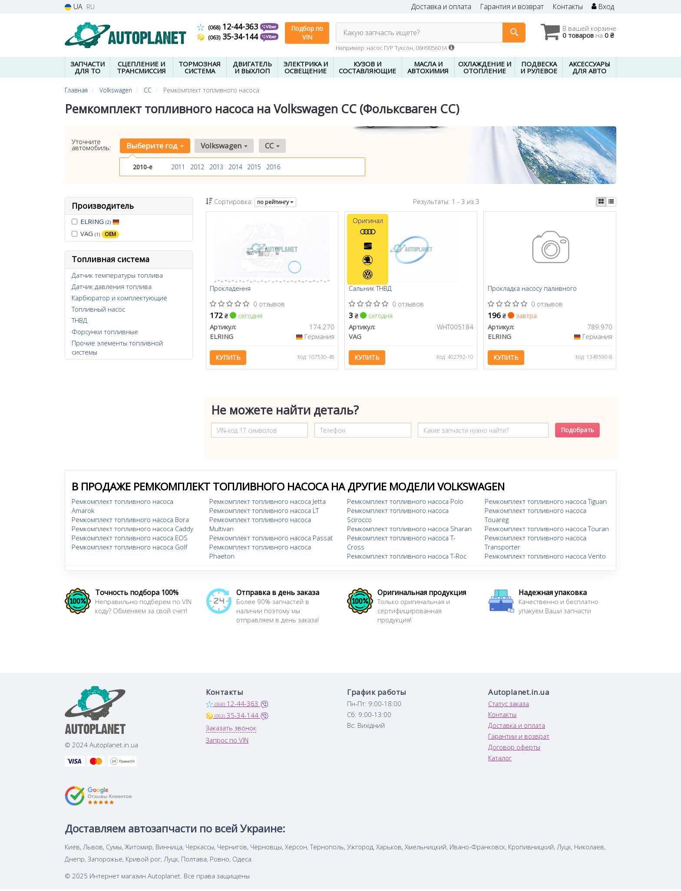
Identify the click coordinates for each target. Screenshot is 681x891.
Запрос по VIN (227, 741)
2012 (197, 167)
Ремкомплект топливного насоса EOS (130, 539)
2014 (235, 167)
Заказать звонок (231, 729)
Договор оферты (514, 748)
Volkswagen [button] (223, 146)
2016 (273, 167)
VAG (95, 233)
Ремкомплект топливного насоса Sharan (409, 530)
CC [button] (270, 146)
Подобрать (577, 431)
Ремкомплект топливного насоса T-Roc (406, 557)
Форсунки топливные (105, 331)
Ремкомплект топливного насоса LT (264, 512)
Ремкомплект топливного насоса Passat (271, 539)
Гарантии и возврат (518, 737)
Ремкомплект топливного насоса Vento (545, 557)
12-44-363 (228, 26)
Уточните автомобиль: (91, 144)
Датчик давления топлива (112, 286)
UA (74, 6)
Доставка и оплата (441, 6)
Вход (603, 6)
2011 (178, 167)
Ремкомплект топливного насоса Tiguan (546, 503)
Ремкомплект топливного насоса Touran (547, 530)
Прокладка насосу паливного (532, 289)
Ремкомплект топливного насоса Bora (130, 521)
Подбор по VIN (307, 32)
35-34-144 (228, 36)
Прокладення (231, 289)
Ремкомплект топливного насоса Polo (405, 503)
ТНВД (79, 320)
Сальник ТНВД (370, 289)
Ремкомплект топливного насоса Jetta (267, 503)
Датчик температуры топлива (117, 275)
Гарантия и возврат (512, 6)
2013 (216, 167)
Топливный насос (98, 309)
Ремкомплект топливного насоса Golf (129, 548)
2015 (254, 167)
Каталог (500, 759)
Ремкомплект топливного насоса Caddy (132, 530)
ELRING (99, 221)
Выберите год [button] (154, 146)
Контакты (567, 6)
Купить (228, 358)
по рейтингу (275, 202)
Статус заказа (508, 705)
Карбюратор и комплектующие (119, 297)
